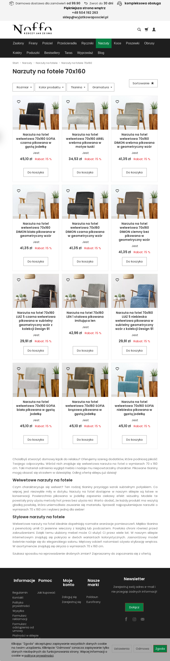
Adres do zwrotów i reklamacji (26, 633)
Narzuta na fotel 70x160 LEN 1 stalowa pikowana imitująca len (85, 307)
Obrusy (149, 43)
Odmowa (142, 649)
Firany (33, 43)
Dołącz (134, 598)
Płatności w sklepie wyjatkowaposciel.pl (26, 624)
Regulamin (20, 580)
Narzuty (103, 43)
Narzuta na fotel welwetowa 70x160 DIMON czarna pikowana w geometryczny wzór (85, 220)
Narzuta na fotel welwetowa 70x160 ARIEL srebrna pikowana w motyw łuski (85, 131)
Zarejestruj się (71, 585)
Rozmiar (24, 78)
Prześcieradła (67, 43)
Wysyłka (18, 598)
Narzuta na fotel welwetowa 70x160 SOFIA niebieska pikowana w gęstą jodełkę (134, 398)
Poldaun (92, 584)
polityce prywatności (38, 656)
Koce (117, 43)
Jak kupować (46, 580)
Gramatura (102, 78)
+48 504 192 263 (85, 12)
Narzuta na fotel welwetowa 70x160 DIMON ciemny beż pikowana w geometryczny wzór (134, 222)
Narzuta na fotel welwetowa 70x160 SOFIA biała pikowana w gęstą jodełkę (35, 398)
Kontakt (18, 585)
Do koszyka (36, 163)
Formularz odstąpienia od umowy (23, 614)
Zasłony (18, 43)
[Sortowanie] (143, 74)
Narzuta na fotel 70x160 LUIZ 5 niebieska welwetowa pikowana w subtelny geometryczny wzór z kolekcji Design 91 (134, 311)
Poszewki (133, 43)
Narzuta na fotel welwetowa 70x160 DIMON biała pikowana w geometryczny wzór (35, 220)
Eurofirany (93, 589)
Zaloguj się (69, 580)
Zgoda (160, 649)
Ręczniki (87, 43)
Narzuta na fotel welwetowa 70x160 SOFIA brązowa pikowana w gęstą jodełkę (85, 398)
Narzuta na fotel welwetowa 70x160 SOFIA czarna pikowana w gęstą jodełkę (35, 131)
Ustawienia (121, 649)
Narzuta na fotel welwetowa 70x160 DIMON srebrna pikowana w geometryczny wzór (134, 131)
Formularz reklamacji (20, 604)
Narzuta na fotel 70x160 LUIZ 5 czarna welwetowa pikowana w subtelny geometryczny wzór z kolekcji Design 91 (35, 311)
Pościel (47, 43)
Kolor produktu (51, 78)
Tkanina (78, 78)
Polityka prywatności (21, 591)
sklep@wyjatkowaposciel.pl (85, 17)
